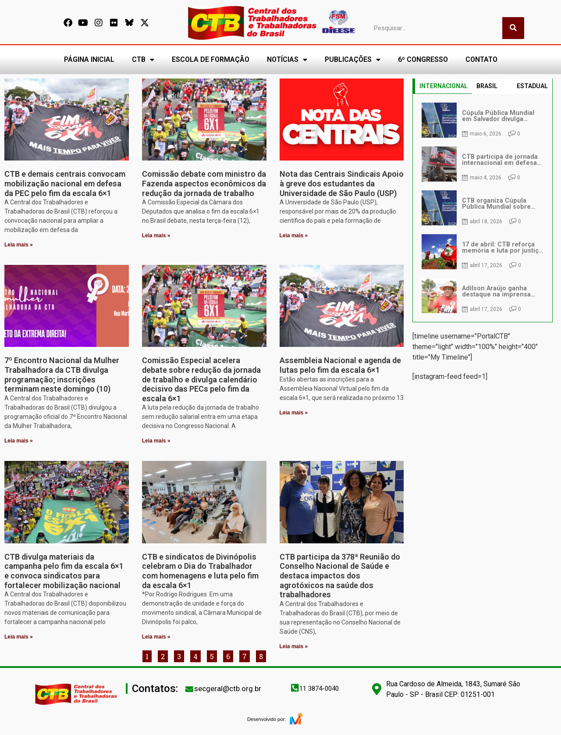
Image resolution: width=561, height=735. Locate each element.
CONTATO (481, 59)
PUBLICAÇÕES (352, 60)
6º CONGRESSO (423, 59)
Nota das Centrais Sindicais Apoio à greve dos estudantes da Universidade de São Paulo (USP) (342, 183)
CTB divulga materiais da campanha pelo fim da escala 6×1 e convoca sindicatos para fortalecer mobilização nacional (64, 571)
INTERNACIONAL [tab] (443, 85)
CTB (143, 60)
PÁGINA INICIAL (89, 59)
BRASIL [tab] (486, 85)
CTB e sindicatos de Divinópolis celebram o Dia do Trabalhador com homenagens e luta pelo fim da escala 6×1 (200, 571)
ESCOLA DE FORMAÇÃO (210, 59)
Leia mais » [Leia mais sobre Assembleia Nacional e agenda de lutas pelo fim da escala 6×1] (294, 413)
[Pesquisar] (513, 28)
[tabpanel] (482, 208)
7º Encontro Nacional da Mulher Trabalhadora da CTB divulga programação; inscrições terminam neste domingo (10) (61, 374)
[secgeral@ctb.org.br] (189, 689)
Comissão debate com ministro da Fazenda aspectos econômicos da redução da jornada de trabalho (204, 183)
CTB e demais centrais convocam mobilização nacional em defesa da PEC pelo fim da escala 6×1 (64, 183)
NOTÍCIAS (287, 60)
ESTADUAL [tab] (532, 85)
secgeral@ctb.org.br (227, 688)
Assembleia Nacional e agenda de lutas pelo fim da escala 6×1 (340, 365)
